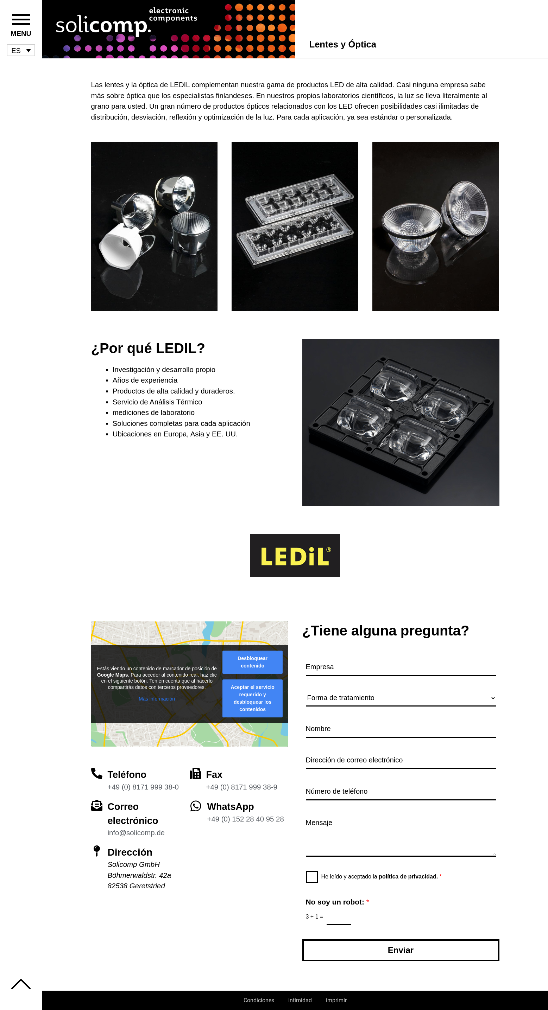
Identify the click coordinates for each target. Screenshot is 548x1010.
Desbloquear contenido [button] (252, 659)
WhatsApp (231, 804)
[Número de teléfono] (401, 791)
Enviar (401, 950)
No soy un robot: (337, 901)
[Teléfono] (96, 771)
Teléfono (128, 772)
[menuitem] (21, 50)
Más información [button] (157, 696)
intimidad (300, 1000)
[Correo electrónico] (96, 802)
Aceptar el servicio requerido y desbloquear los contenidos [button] (253, 696)
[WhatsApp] (196, 803)
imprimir (336, 1000)
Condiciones (259, 1000)
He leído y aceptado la (381, 876)
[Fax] (195, 771)
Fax (214, 772)
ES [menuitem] (16, 50)
